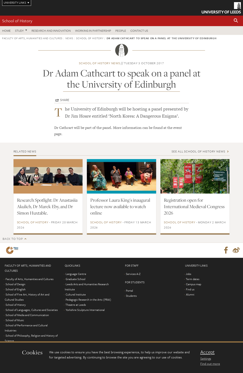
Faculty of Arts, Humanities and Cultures (32, 38)
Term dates (192, 279)
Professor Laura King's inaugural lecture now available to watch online (120, 206)
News (69, 38)
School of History (17, 21)
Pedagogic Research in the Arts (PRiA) (88, 299)
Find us (190, 289)
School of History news (99, 63)
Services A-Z (133, 274)
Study (19, 30)
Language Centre (76, 274)
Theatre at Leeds (75, 305)
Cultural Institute (76, 294)
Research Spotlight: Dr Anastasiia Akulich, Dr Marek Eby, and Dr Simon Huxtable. (47, 206)
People (120, 30)
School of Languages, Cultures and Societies (32, 310)
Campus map (193, 284)
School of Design (15, 284)
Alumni (190, 294)
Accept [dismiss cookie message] (207, 352)
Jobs (188, 274)
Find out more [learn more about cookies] (210, 363)
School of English (16, 289)
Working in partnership (93, 30)
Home (6, 30)
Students (131, 296)
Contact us (139, 30)
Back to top (13, 238)
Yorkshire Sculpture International (85, 310)
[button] (236, 20)
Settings (205, 358)
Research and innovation (51, 30)
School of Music (15, 320)
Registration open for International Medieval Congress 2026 (194, 206)
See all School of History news (198, 151)
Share (64, 99)
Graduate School (75, 279)
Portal (129, 290)
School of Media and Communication (27, 315)
